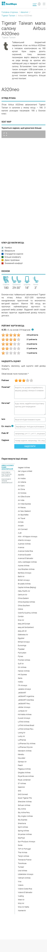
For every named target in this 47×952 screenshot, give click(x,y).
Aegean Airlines (24, 468)
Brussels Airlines (24, 584)
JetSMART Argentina (26, 696)
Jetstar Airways (24, 707)
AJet (20, 533)
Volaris (20, 885)
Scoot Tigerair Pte (25, 798)
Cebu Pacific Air (24, 591)
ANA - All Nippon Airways (27, 537)
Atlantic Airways (24, 540)
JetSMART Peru (24, 704)
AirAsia (20, 522)
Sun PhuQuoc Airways (26, 842)
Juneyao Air (22, 711)
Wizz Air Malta (23, 907)
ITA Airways (22, 685)
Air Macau (22, 507)
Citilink (20, 609)
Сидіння (5, 440)
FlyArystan (22, 653)
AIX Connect (23, 529)
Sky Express (22, 820)
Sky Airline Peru (24, 813)
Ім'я (3, 419)
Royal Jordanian (24, 780)
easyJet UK (22, 631)
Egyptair (21, 638)
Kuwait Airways (24, 718)
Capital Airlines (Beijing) (27, 587)
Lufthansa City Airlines (26, 744)
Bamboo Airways (24, 573)
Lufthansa (22, 740)
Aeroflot (21, 475)
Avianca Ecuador (24, 555)
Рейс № (5, 433)
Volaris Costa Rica (25, 889)
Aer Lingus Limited (25, 471)
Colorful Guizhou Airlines (27, 613)
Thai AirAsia (22, 852)
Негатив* (6, 403)
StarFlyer (21, 838)
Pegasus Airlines (24, 769)
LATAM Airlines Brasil (26, 725)
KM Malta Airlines (24, 714)
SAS (19, 791)
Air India (21, 500)
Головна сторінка (10, 12)
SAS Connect (23, 794)
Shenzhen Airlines (25, 802)
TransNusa (22, 863)
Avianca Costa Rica (25, 551)
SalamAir (21, 787)
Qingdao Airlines (24, 773)
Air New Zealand (24, 511)
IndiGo (20, 682)
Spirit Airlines (23, 827)
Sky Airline (22, 809)
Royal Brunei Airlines (26, 776)
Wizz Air (21, 903)
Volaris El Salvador (25, 892)
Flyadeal (21, 649)
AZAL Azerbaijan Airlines (27, 562)
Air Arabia (22, 478)
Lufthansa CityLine (25, 747)
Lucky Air (21, 736)
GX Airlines (22, 667)
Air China (21, 489)
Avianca (21, 547)
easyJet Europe (24, 624)
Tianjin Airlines (23, 856)
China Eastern (23, 598)
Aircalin (21, 526)
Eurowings (22, 645)
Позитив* (6, 387)
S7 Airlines (22, 783)
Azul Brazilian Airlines (26, 569)
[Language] (37, 4)
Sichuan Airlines (24, 805)
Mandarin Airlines (24, 751)
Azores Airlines (23, 566)
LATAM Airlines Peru (25, 729)
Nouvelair (21, 758)
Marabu (21, 754)
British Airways (24, 580)
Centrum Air (22, 595)
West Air (21, 900)
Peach (20, 765)
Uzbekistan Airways (25, 874)
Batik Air (21, 576)
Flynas (20, 656)
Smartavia (22, 823)
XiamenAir (22, 911)
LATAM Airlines (23, 722)
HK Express (22, 675)
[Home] (9, 3)
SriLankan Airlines (25, 834)
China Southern (24, 606)
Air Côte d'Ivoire (24, 497)
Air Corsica (22, 493)
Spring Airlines (23, 831)
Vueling (21, 896)
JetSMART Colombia (26, 700)
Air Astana (22, 482)
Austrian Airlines (24, 544)
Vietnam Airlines (24, 878)
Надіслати (29, 446)
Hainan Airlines (24, 671)
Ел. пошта (7, 426)
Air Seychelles (23, 515)
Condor (21, 616)
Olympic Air (22, 762)
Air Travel (21, 518)
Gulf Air (21, 664)
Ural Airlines (22, 871)
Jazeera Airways (24, 689)
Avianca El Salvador (25, 558)
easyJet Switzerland (26, 627)
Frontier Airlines (24, 660)
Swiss (20, 845)
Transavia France (24, 860)
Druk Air (21, 620)
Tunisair (21, 867)
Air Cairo (21, 486)
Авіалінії (24, 12)
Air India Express (24, 504)
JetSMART (22, 693)
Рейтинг (5, 380)
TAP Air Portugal (24, 849)
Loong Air (21, 733)
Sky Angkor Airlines (25, 816)
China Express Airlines (26, 602)
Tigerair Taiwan (8, 15)
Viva (19, 882)
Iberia (20, 678)
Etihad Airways (24, 642)
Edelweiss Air (23, 635)
